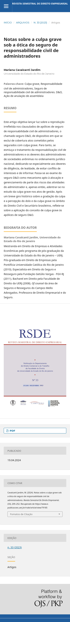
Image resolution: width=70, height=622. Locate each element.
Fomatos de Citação (21, 514)
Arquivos (22, 22)
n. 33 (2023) (40, 22)
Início (8, 22)
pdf (12, 430)
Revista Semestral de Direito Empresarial (40, 3)
